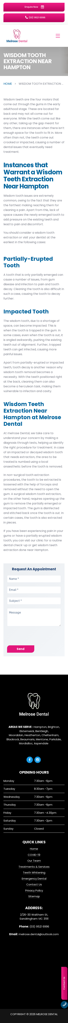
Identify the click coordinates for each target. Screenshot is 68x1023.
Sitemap (34, 896)
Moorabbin (16, 735)
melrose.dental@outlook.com (39, 934)
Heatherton (32, 735)
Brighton (53, 727)
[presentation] (34, 638)
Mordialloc (26, 743)
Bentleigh (41, 731)
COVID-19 (34, 855)
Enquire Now (34, 7)
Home (34, 849)
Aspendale (41, 743)
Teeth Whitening (34, 872)
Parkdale (55, 739)
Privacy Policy (34, 890)
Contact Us (34, 884)
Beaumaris (27, 739)
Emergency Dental (34, 878)
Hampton (40, 727)
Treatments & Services (34, 867)
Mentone (42, 739)
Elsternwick (27, 731)
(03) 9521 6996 (35, 17)
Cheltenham (50, 735)
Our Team (34, 861)
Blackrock (13, 739)
